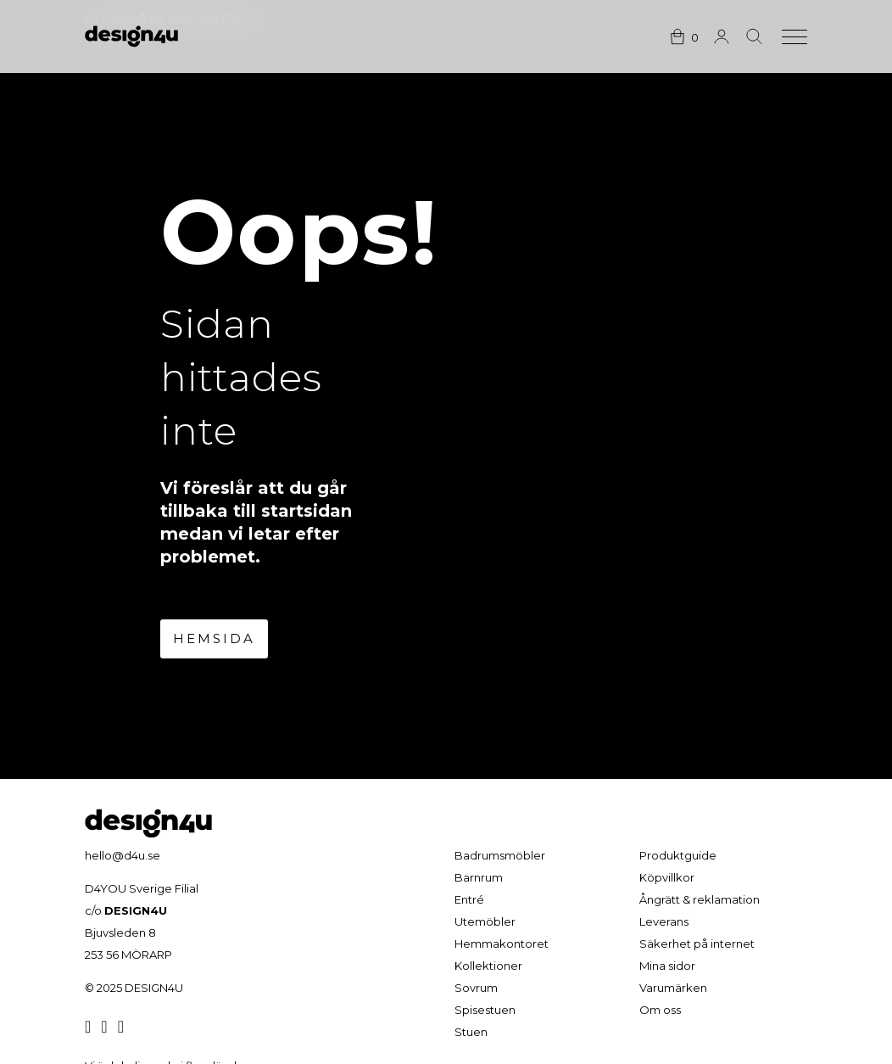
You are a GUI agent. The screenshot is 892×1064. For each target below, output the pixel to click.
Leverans (664, 921)
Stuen (471, 1032)
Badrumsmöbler (499, 855)
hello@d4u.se (122, 855)
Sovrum (476, 987)
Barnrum (478, 877)
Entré (469, 899)
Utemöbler (485, 921)
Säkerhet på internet (697, 943)
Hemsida (214, 638)
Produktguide (677, 855)
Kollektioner (488, 965)
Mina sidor (667, 965)
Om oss (660, 1009)
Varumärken (673, 987)
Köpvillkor (666, 877)
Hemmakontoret (501, 943)
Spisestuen (485, 1009)
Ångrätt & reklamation (699, 899)
